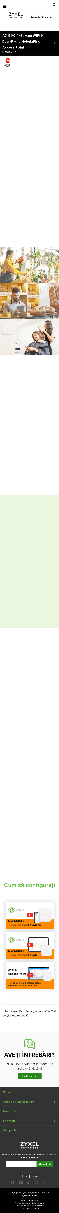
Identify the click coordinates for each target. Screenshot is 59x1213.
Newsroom (10, 1111)
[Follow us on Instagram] (44, 1183)
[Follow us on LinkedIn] (28, 1183)
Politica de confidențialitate (29, 1206)
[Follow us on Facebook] (12, 1183)
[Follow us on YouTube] (21, 1183)
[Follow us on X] (36, 1183)
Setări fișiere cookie (29, 1208)
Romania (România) (41, 17)
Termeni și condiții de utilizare (29, 1203)
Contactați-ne (29, 1076)
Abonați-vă (44, 1164)
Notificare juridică (29, 1200)
